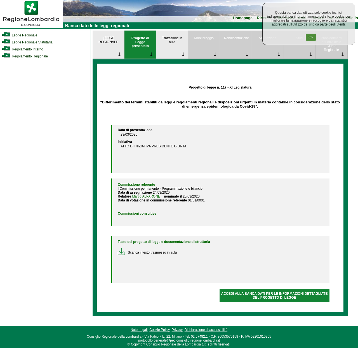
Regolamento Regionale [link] (25, 56)
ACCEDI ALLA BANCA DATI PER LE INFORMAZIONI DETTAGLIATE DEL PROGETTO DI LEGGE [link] (274, 296)
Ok (310, 37)
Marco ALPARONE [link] (146, 196)
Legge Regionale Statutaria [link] (27, 42)
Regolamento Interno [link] (22, 49)
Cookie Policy (159, 330)
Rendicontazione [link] (236, 38)
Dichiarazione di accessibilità (206, 330)
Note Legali (139, 330)
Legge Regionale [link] (19, 35)
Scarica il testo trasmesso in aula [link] (147, 252)
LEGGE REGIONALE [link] (108, 40)
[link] (31, 27)
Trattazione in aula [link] (172, 40)
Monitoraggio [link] (204, 38)
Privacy (177, 330)
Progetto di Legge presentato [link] (140, 42)
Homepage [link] (243, 18)
